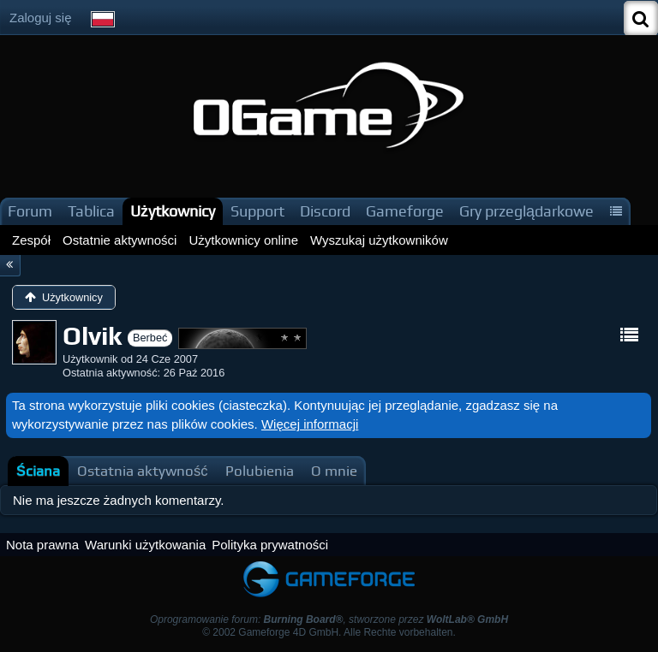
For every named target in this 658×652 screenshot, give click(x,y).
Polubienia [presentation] (259, 471)
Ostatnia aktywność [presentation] (142, 471)
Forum (30, 211)
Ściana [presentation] (38, 471)
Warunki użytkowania (145, 544)
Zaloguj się (40, 17)
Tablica (91, 211)
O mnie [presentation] (334, 471)
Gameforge (405, 211)
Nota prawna (42, 544)
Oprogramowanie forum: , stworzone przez (329, 619)
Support (257, 211)
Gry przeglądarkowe (526, 211)
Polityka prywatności (270, 544)
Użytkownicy (172, 211)
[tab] (38, 471)
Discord (325, 211)
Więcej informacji (309, 424)
